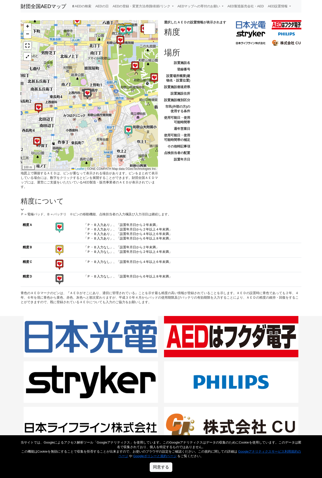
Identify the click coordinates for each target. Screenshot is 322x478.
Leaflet (77, 169)
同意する (161, 467)
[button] (39, 108)
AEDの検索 (81, 6)
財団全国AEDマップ (43, 6)
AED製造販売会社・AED (245, 6)
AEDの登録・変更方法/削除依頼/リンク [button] (142, 6)
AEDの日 (102, 6)
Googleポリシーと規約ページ (155, 456)
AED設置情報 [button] (278, 6)
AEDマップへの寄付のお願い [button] (199, 6)
